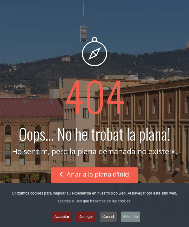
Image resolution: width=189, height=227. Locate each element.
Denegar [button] (85, 218)
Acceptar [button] (61, 218)
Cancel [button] (108, 218)
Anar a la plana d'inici (94, 174)
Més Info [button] (130, 218)
